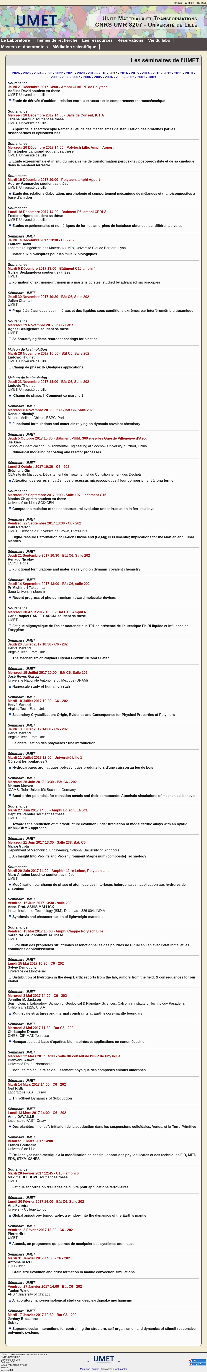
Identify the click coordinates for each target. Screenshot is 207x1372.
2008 (65, 77)
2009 (55, 77)
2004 (109, 77)
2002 (130, 77)
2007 (76, 77)
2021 (70, 73)
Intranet (201, 2)
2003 (119, 77)
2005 (98, 77)
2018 (102, 73)
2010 (189, 73)
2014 (146, 73)
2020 (81, 73)
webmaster (121, 1369)
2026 (16, 73)
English (189, 2)
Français (177, 2)
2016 (124, 73)
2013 (156, 73)
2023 (48, 73)
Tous (152, 77)
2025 (27, 73)
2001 (141, 77)
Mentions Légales (89, 1369)
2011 (178, 73)
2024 (37, 73)
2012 (167, 73)
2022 (59, 73)
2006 (87, 77)
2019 (92, 73)
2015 (135, 73)
